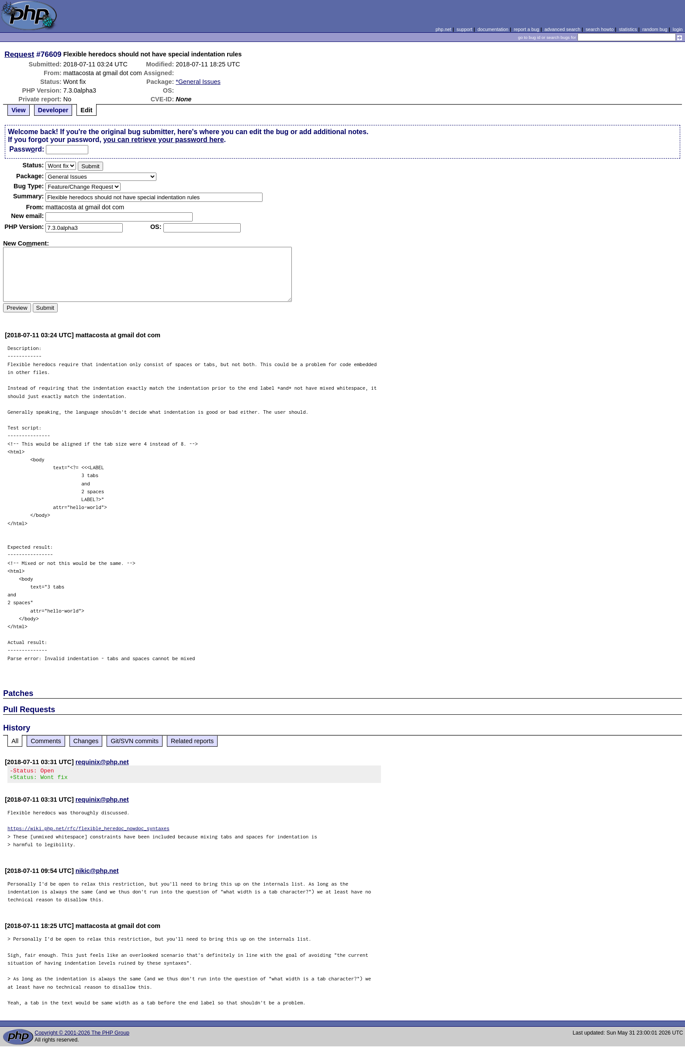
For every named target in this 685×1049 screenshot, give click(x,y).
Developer (53, 110)
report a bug (526, 29)
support (464, 29)
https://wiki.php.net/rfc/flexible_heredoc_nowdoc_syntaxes (88, 831)
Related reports (192, 740)
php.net (443, 29)
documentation (493, 29)
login (678, 29)
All (14, 740)
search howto (599, 29)
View (18, 110)
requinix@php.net (102, 761)
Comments (46, 740)
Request (19, 54)
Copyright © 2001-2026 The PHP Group (82, 1035)
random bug (655, 29)
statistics (628, 29)
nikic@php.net (97, 873)
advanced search (562, 29)
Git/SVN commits (135, 740)
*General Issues (198, 81)
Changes (86, 740)
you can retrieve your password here (163, 139)
